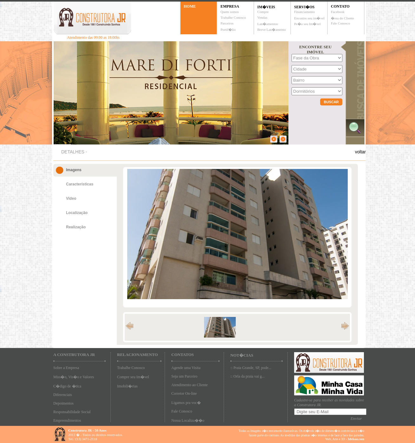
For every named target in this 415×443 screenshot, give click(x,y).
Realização (76, 227)
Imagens (74, 170)
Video (71, 198)
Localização (77, 213)
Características (79, 184)
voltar (360, 151)
